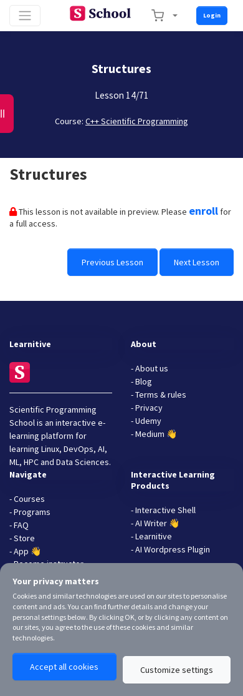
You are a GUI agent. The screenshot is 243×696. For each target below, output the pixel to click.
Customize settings (176, 669)
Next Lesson (196, 262)
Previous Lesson (112, 262)
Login (212, 15)
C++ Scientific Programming (136, 121)
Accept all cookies (64, 666)
